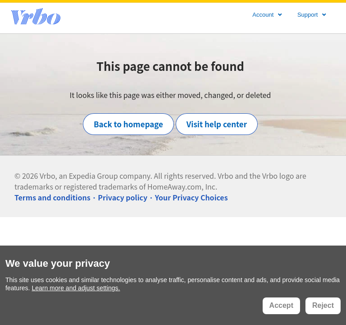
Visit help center (217, 124)
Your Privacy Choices (191, 197)
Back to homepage (128, 124)
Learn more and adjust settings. (76, 288)
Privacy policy (122, 197)
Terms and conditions (52, 197)
